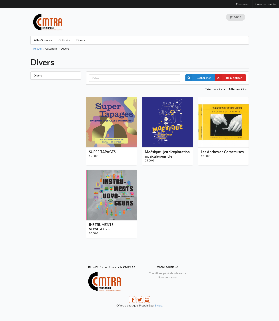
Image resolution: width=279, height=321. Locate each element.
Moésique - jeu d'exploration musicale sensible (167, 154)
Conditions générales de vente (167, 273)
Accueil (37, 48)
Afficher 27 (238, 89)
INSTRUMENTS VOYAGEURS (101, 226)
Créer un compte (265, 4)
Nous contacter (167, 277)
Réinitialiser (228, 77)
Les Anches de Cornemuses (222, 152)
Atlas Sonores (43, 40)
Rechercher (198, 77)
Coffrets (64, 40)
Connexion (242, 4)
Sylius (158, 305)
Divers (80, 40)
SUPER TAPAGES (102, 152)
